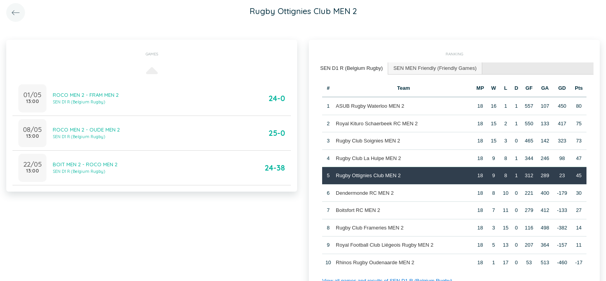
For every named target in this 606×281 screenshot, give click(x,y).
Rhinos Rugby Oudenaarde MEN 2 (375, 262)
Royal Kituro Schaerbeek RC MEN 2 (377, 123)
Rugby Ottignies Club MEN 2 (368, 175)
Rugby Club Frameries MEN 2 (369, 228)
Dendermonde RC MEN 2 (365, 193)
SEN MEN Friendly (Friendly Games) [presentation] (434, 68)
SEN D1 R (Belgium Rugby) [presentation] (351, 68)
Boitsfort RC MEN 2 (358, 210)
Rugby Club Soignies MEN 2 (368, 141)
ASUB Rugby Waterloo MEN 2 (370, 106)
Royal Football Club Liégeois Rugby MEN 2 (384, 245)
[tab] (351, 68)
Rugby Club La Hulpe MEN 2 (368, 158)
